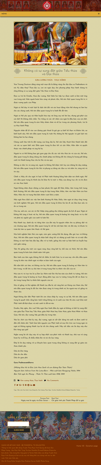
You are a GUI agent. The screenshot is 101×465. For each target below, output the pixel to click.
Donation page (92, 446)
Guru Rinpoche (33, 390)
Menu (50, 13)
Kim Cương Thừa (43, 390)
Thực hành (60, 80)
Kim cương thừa (43, 80)
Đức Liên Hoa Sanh (23, 390)
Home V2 (80, 446)
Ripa (50, 390)
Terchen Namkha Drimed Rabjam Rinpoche (64, 390)
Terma (78, 390)
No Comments (53, 381)
